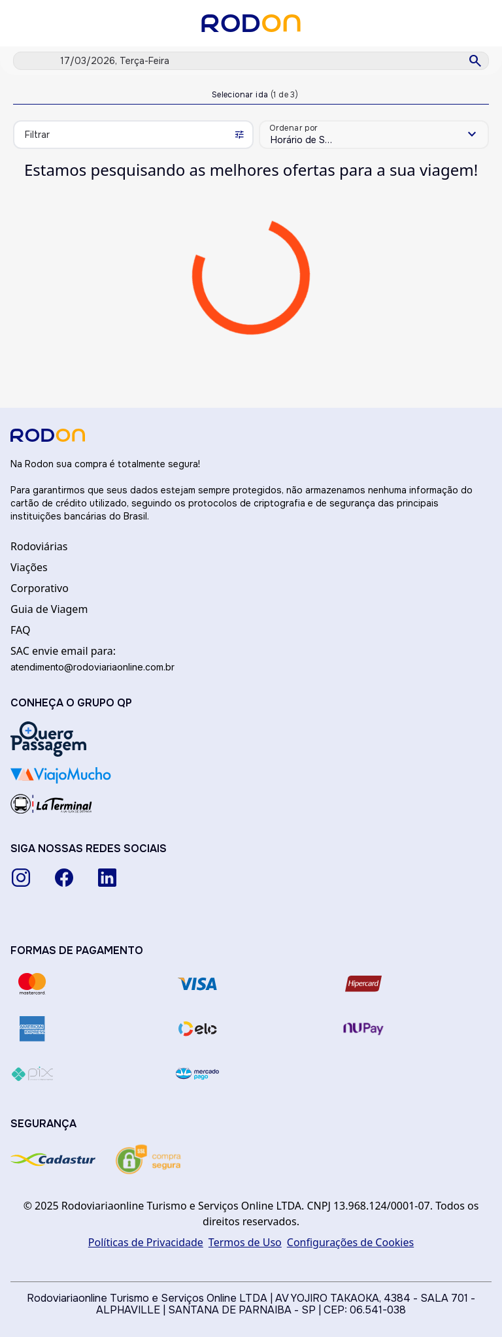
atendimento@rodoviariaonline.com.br (92, 666)
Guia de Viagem (49, 609)
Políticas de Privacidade (145, 1242)
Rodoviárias (38, 546)
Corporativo (39, 588)
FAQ (20, 630)
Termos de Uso (245, 1242)
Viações (29, 567)
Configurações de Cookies (350, 1242)
